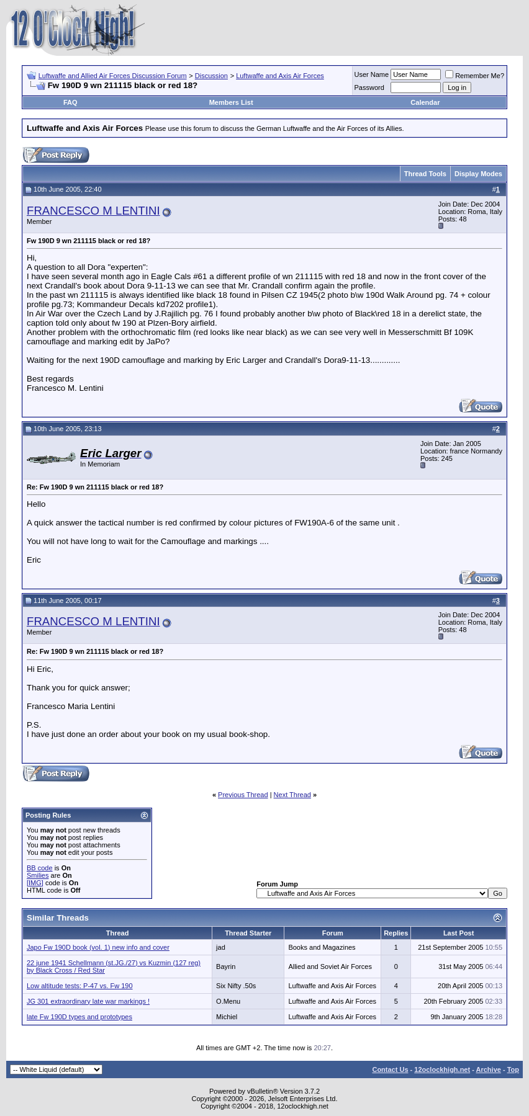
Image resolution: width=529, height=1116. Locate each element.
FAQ (70, 102)
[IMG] (35, 882)
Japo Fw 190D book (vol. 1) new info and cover (98, 947)
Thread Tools (425, 173)
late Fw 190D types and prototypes (79, 1016)
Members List (231, 102)
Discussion (211, 75)
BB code (40, 868)
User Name (372, 74)
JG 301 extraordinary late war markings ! (88, 1001)
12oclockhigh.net (442, 1069)
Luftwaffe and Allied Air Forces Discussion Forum (112, 75)
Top (513, 1069)
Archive (488, 1069)
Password (369, 87)
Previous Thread (243, 794)
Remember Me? (474, 75)
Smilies (37, 875)
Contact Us (390, 1069)
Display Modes (478, 173)
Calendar (425, 102)
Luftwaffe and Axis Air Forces (280, 75)
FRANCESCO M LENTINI (93, 210)
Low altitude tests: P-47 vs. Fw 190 (80, 985)
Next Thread (292, 794)
